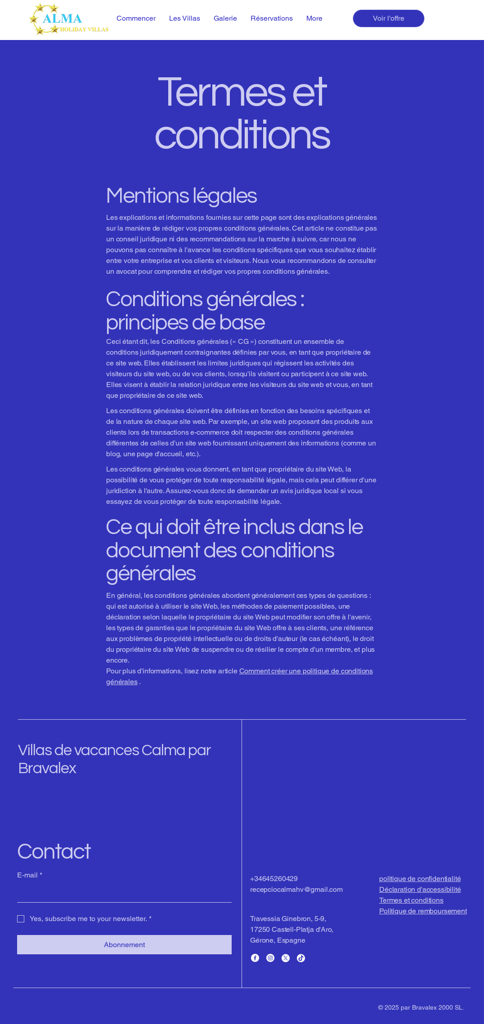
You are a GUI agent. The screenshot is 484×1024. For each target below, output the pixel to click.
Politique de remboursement (423, 911)
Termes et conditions (411, 900)
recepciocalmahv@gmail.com (296, 889)
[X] (286, 958)
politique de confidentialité (420, 878)
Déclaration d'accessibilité (420, 889)
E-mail (29, 875)
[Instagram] (270, 958)
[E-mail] (121, 893)
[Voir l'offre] (389, 18)
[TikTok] (301, 958)
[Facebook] (255, 958)
